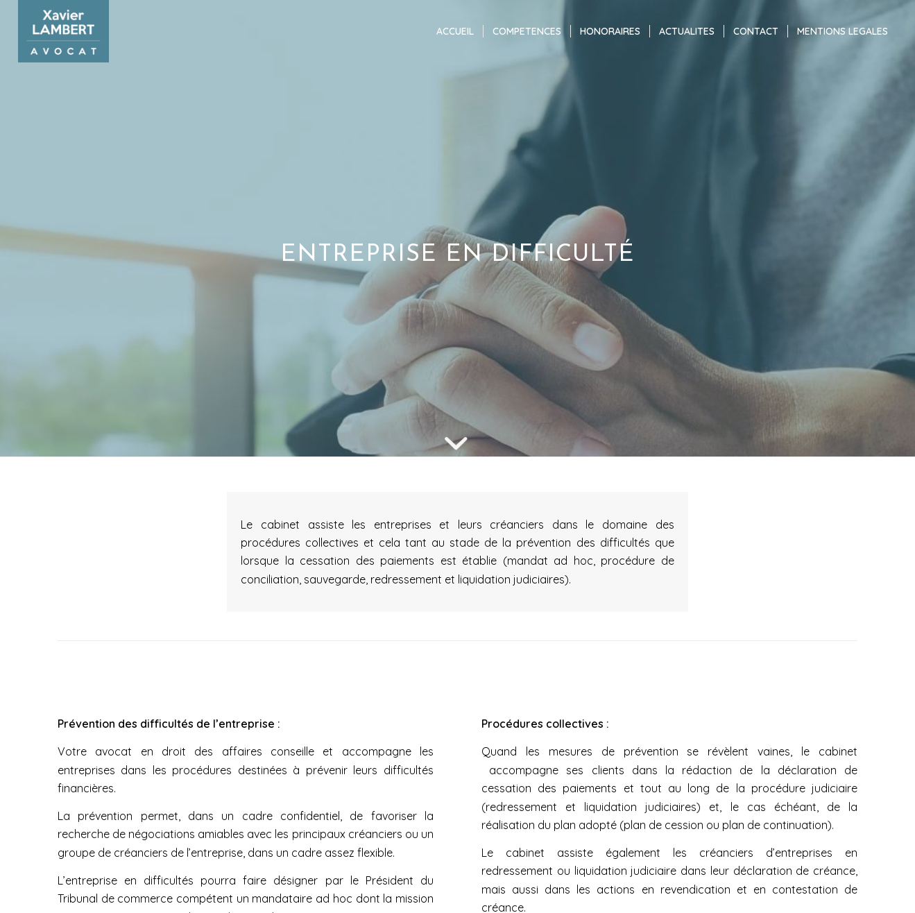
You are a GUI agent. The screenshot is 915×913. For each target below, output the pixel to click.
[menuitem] (455, 31)
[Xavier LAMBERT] (63, 31)
